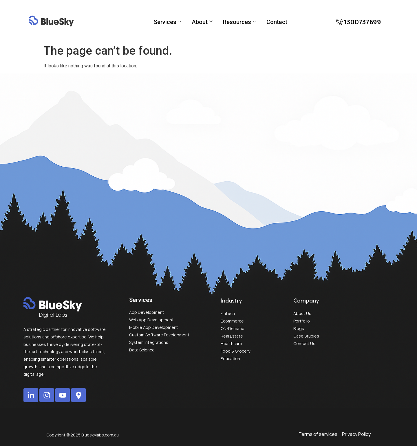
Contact (276, 22)
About (202, 22)
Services (167, 22)
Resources (239, 22)
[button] (358, 22)
